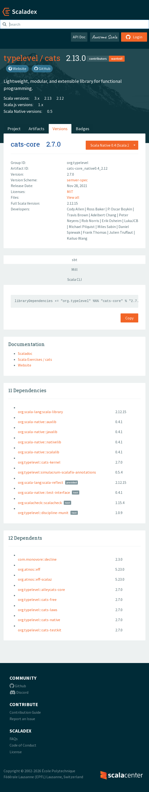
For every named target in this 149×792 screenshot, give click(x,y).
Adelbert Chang (104, 215)
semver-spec (77, 180)
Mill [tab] (74, 269)
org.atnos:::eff (29, 569)
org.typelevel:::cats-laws (37, 609)
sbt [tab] (74, 259)
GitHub (42, 68)
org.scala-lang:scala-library (40, 411)
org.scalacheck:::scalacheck (40, 502)
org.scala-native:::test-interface (44, 492)
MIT (70, 191)
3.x (36, 98)
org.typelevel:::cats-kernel (39, 462)
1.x (40, 104)
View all (73, 197)
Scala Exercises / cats (35, 359)
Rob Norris (90, 220)
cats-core (25, 144)
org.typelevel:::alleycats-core (41, 589)
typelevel (21, 58)
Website (17, 68)
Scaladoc (25, 353)
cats (52, 58)
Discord (19, 692)
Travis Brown (78, 215)
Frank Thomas (95, 232)
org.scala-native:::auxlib (37, 421)
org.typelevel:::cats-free (37, 599)
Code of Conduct (23, 745)
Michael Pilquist (82, 226)
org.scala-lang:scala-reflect (40, 482)
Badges (82, 128)
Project (14, 128)
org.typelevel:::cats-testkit (39, 630)
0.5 (49, 111)
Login (134, 37)
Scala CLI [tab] (74, 279)
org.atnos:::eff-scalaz (35, 579)
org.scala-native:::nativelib (39, 442)
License (16, 751)
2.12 (60, 98)
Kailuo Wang (77, 238)
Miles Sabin (107, 226)
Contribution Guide (25, 712)
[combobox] (112, 145)
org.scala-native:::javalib (37, 431)
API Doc (79, 37)
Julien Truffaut (121, 232)
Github (18, 685)
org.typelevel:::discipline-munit (43, 512)
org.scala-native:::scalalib (38, 452)
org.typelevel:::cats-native (39, 619)
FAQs (14, 738)
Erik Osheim (112, 220)
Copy (129, 318)
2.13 (48, 98)
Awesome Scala (104, 37)
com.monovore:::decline (37, 559)
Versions (60, 128)
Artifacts (36, 128)
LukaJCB (131, 220)
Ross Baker (96, 209)
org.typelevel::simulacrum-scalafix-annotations (57, 472)
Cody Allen (76, 209)
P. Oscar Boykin (120, 209)
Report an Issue (22, 718)
